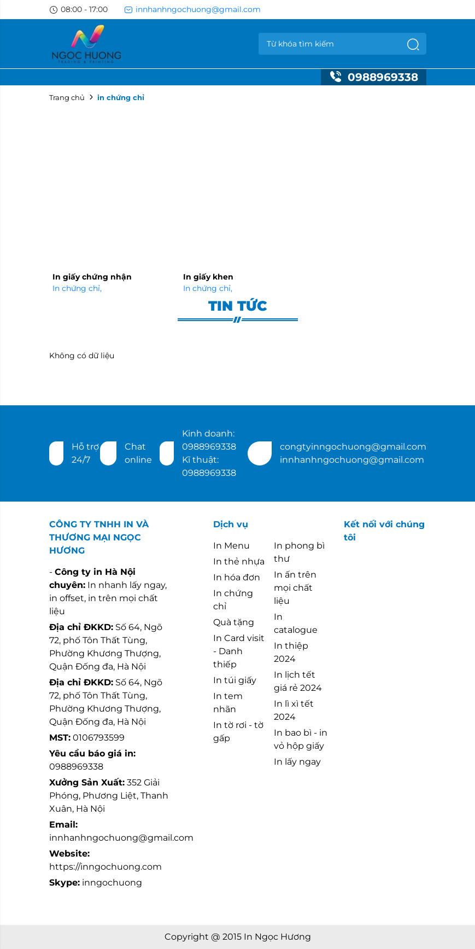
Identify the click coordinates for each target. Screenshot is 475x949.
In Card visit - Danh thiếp (239, 651)
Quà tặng (233, 622)
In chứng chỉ (77, 288)
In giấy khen (208, 277)
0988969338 (373, 77)
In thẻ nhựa (239, 561)
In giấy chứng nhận (92, 277)
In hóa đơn (236, 577)
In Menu (231, 545)
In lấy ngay (297, 761)
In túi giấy (234, 680)
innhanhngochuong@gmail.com (192, 9)
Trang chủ (67, 97)
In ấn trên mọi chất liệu (295, 587)
